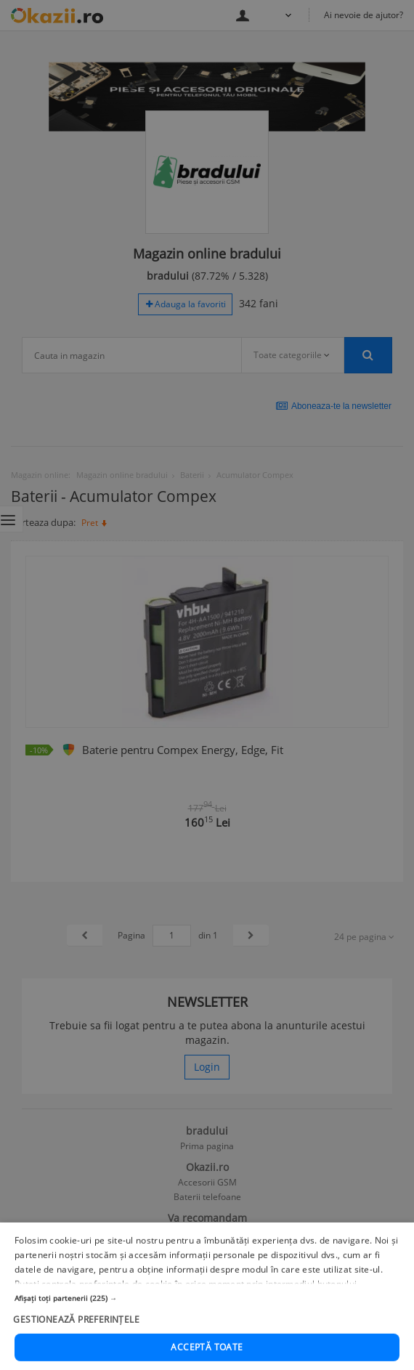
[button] (207, 1333)
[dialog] (207, 685)
